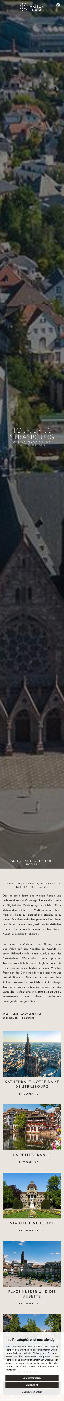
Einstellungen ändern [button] (32, 1392)
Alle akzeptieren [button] (32, 1378)
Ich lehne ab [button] (31, 1385)
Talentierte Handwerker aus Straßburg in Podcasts (22, 1016)
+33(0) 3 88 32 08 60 (48, 992)
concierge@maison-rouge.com (36, 987)
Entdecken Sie (28, 1094)
